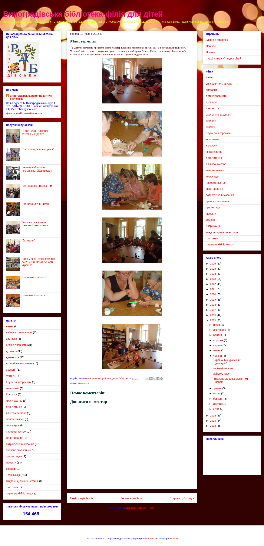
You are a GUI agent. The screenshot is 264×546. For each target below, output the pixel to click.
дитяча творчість (16, 344)
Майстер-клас (221, 373)
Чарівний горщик (223, 368)
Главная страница (217, 39)
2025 (213, 268)
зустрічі (10, 375)
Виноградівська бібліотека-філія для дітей (83, 14)
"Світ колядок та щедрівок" (38, 149)
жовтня (218, 334)
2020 (213, 294)
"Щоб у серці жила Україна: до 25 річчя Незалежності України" (38, 262)
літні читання (14, 406)
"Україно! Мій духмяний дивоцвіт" (227, 362)
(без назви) (28, 240)
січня (216, 408)
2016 (213, 315)
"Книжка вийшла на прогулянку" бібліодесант (37, 169)
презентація (13, 456)
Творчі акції (84, 383)
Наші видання (14, 437)
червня (218, 355)
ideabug (150, 538)
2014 (213, 415)
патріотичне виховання (20, 444)
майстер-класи (15, 419)
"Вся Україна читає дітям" (37, 185)
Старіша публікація (182, 498)
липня (217, 350)
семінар (11, 468)
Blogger (174, 538)
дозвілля (11, 351)
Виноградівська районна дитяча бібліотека (31, 97)
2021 (213, 289)
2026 (213, 263)
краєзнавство (14, 400)
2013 (213, 420)
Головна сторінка (131, 498)
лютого (217, 403)
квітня (217, 393)
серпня (217, 345)
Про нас (211, 46)
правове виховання (18, 450)
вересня (218, 340)
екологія (11, 369)
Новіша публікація (81, 498)
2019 (213, 299)
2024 (213, 273)
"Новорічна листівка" (34, 277)
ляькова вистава (16, 413)
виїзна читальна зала (19, 332)
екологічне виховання (19, 363)
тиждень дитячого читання (22, 481)
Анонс (10, 326)
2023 (213, 279)
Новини (210, 52)
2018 (213, 304)
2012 (213, 425)
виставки (11, 338)
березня (218, 398)
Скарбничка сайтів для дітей (223, 58)
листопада (220, 329)
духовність (12, 357)
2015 (213, 320)
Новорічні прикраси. (34, 295)
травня (217, 388)
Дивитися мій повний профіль (24, 113)
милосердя (13, 425)
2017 (213, 309)
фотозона (12, 487)
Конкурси (11, 394)
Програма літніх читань (36, 203)
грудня (217, 324)
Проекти (11, 462)
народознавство (16, 431)
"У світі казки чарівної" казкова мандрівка (35, 132)
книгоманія (12, 388)
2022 (213, 284)
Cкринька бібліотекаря (20, 493)
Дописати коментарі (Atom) (140, 507)
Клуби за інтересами (18, 382)
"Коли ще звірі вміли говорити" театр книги (35, 224)
